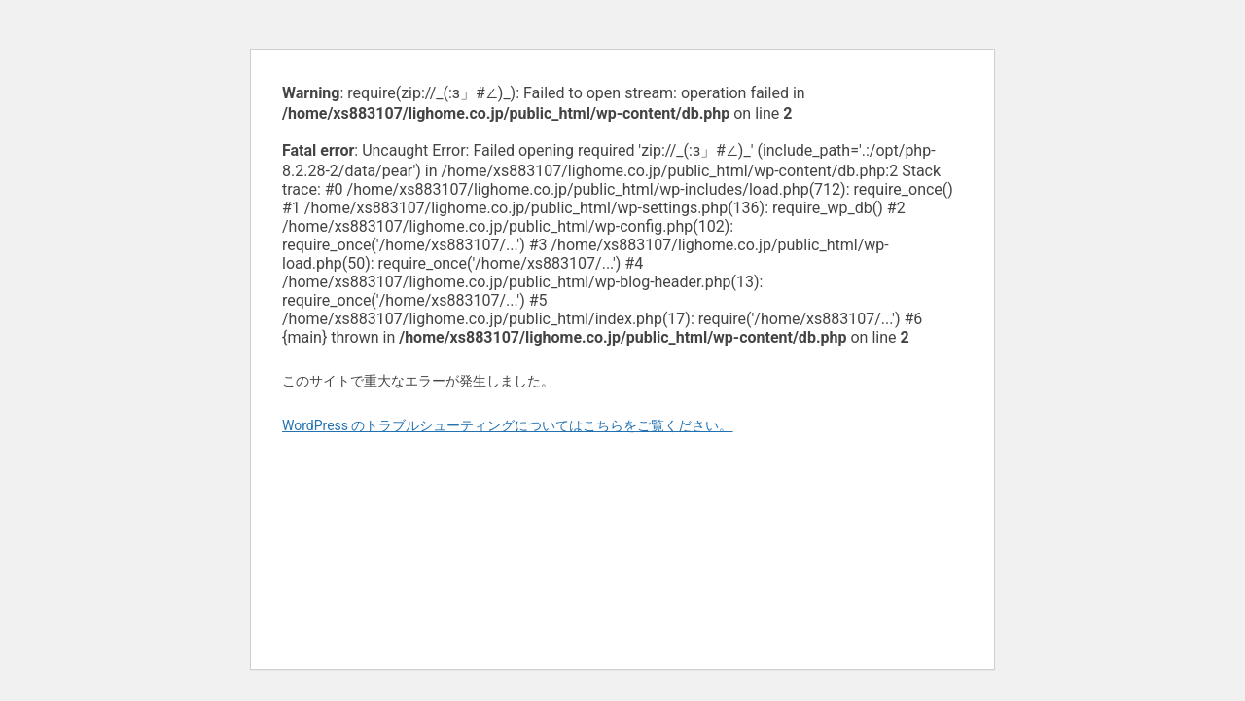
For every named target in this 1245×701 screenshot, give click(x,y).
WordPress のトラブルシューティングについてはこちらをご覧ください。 (507, 425)
